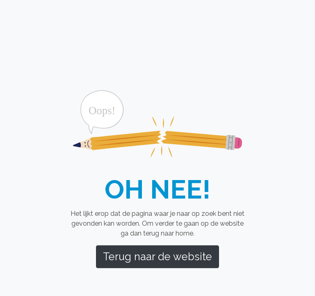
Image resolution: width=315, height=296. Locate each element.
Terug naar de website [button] (157, 256)
